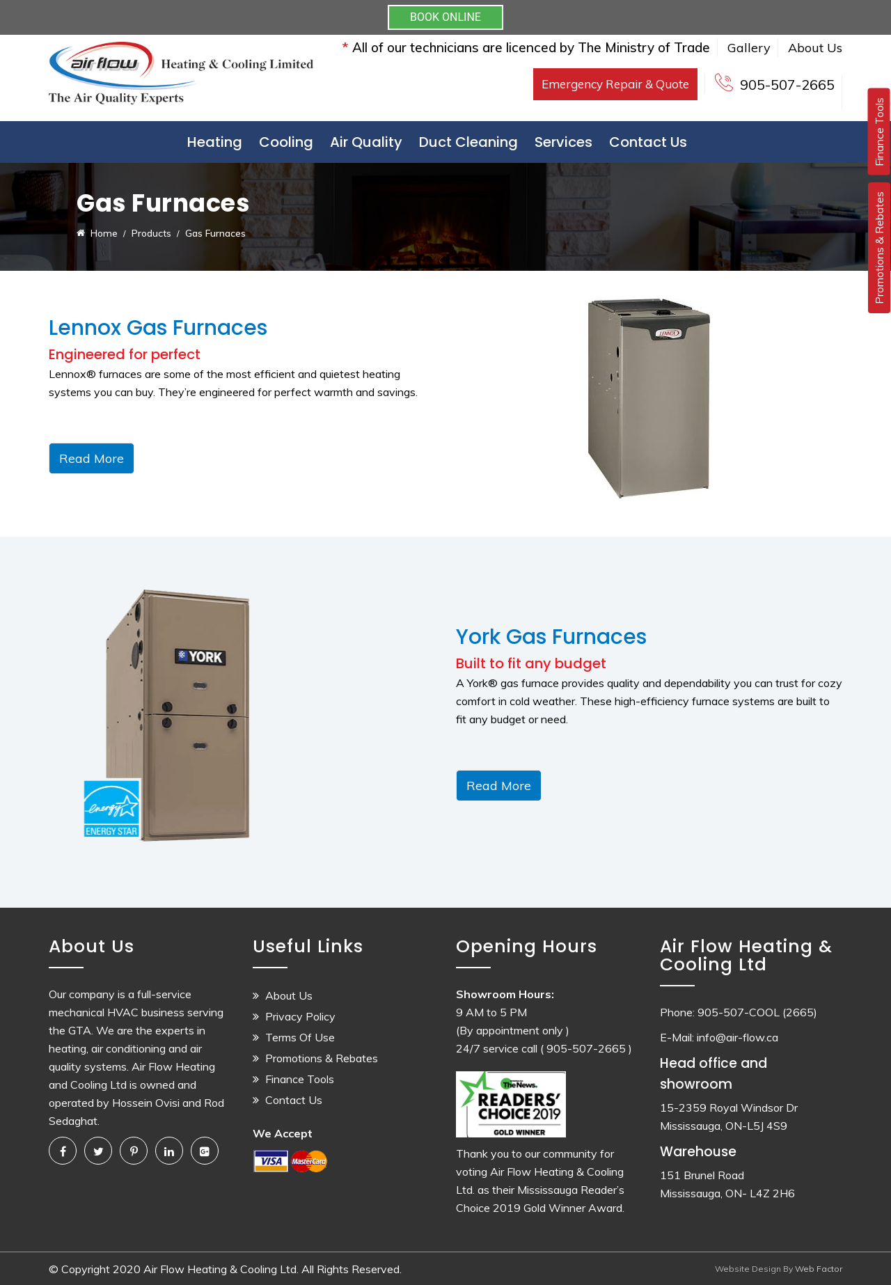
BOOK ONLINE (445, 17)
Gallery (749, 48)
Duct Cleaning (468, 142)
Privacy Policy (300, 1016)
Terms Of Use (300, 1037)
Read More (91, 458)
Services (563, 142)
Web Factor (817, 1268)
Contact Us (648, 142)
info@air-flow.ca (737, 1037)
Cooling (286, 142)
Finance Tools (299, 1079)
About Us (815, 48)
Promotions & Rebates (321, 1058)
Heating (214, 142)
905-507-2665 (787, 84)
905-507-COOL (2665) (757, 1012)
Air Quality (366, 142)
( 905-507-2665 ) (586, 1048)
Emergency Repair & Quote (615, 84)
